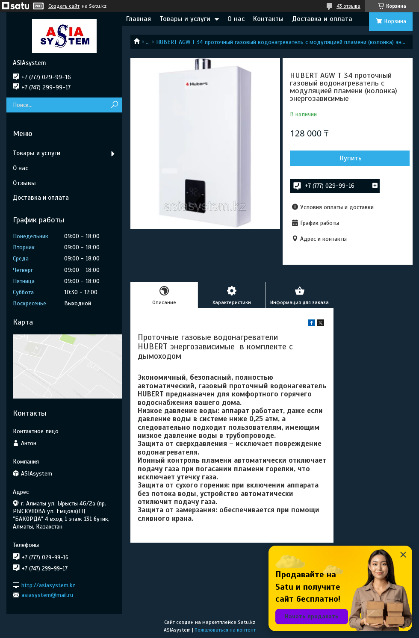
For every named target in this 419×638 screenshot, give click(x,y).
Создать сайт (64, 6)
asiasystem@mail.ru (47, 595)
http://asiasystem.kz (48, 584)
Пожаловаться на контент (225, 630)
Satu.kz (246, 622)
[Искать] (114, 104)
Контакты (268, 19)
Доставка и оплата (322, 19)
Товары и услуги (184, 19)
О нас (236, 19)
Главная (138, 19)
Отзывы (24, 183)
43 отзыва (348, 6)
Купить (351, 158)
